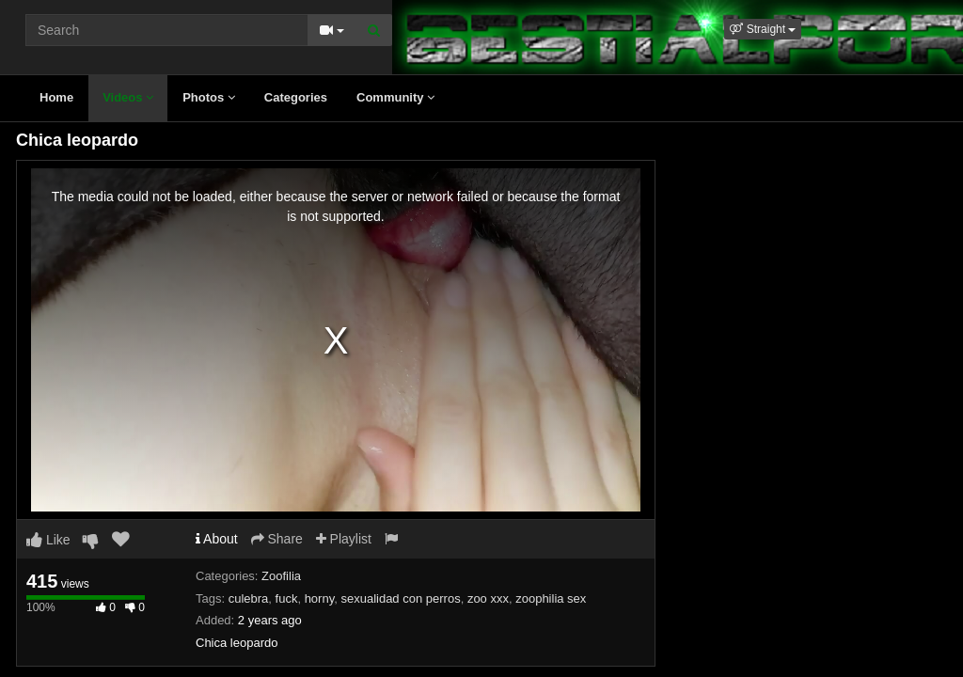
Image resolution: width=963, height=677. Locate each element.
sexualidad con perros (400, 598)
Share (277, 538)
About (217, 538)
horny (320, 598)
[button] (762, 29)
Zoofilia (281, 576)
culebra (249, 598)
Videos (128, 97)
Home (56, 97)
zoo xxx (488, 598)
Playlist (343, 538)
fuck (287, 598)
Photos (208, 97)
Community (395, 97)
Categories (295, 97)
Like (48, 539)
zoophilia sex (550, 598)
